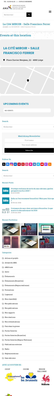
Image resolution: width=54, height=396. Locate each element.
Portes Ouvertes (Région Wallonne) (18, 340)
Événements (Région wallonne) (17, 285)
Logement (9, 294)
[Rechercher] (29, 14)
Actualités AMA (11, 263)
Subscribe (29, 150)
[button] (50, 12)
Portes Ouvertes (11, 331)
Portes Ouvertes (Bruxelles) (15, 335)
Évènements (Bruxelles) (14, 281)
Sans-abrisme (10, 358)
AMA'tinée (9, 267)
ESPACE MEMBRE (25, 1)
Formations (9, 290)
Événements (10, 276)
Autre (7, 272)
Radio (7, 349)
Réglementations (11, 354)
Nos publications (11, 304)
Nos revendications (12, 322)
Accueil (5, 27)
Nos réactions (10, 317)
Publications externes (13, 344)
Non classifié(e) (11, 299)
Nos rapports (10, 313)
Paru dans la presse (12, 326)
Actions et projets (11, 258)
